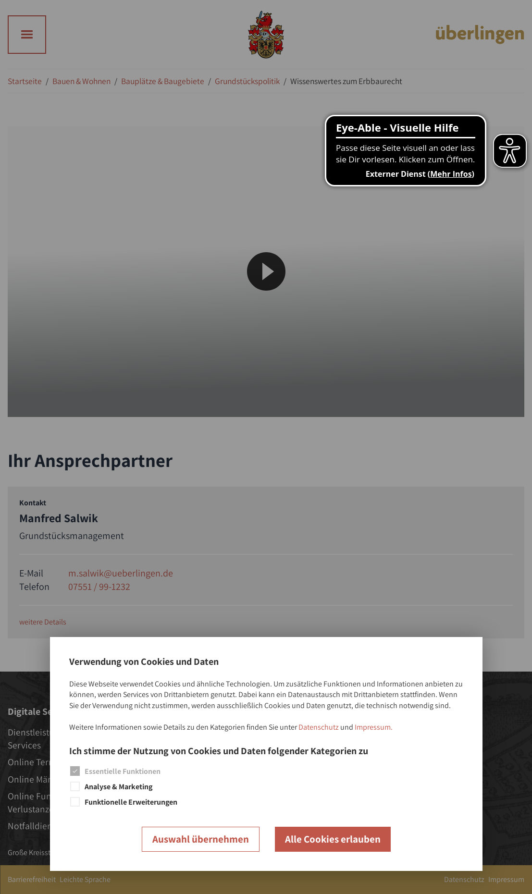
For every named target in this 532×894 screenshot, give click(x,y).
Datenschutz (318, 727)
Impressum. (374, 727)
